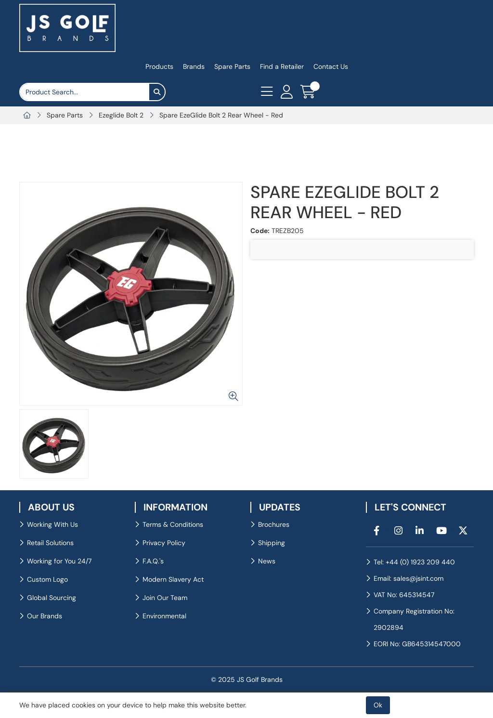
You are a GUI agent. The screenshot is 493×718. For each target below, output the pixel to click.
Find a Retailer (282, 66)
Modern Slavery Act (173, 579)
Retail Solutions (50, 542)
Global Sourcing (51, 597)
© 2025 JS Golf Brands (247, 679)
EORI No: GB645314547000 (417, 644)
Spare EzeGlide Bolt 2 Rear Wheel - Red (221, 115)
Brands (194, 66)
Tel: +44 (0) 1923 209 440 (414, 562)
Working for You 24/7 (59, 561)
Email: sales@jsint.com (408, 578)
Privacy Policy (164, 542)
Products (159, 66)
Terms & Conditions (173, 524)
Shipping (271, 542)
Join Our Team (165, 597)
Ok (378, 705)
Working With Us (52, 524)
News (266, 561)
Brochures (273, 524)
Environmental (164, 616)
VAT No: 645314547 (404, 594)
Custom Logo (47, 579)
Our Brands (44, 616)
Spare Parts (232, 66)
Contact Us (330, 66)
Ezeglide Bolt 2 (121, 115)
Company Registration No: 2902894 (414, 619)
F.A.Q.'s (153, 561)
